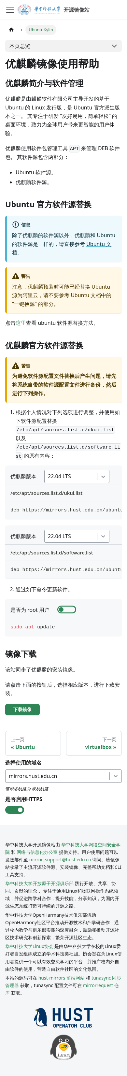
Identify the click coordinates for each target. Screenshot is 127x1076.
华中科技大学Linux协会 (29, 946)
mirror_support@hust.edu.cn (60, 859)
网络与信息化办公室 (37, 852)
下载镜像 (22, 709)
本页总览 (19, 46)
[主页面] (11, 30)
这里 (21, 322)
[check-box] (66, 609)
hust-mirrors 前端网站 (61, 978)
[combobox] (48, 476)
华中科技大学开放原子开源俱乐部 (39, 883)
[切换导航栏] (10, 10)
